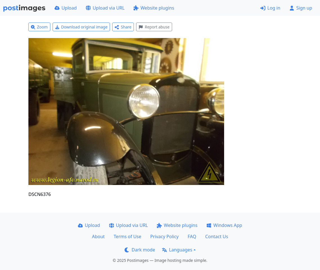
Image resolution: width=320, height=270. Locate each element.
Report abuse (154, 27)
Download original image (81, 27)
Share (123, 27)
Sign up (300, 8)
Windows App (224, 225)
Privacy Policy (164, 236)
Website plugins (154, 8)
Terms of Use (127, 236)
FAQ (192, 236)
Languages (177, 250)
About (98, 236)
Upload (66, 8)
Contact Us (216, 236)
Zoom (39, 27)
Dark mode (140, 250)
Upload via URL (105, 8)
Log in (270, 8)
